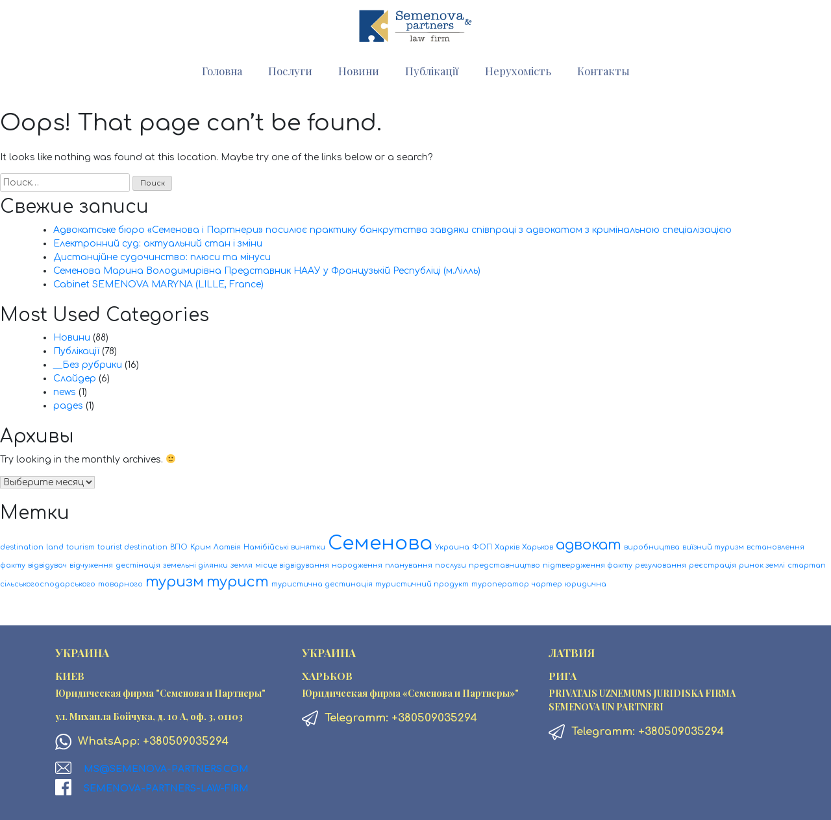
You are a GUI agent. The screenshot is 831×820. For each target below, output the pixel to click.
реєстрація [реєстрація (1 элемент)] (712, 565)
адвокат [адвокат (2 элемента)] (588, 545)
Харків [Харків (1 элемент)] (507, 547)
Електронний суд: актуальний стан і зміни (157, 243)
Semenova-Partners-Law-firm (166, 788)
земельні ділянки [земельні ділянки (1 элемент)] (195, 565)
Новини (358, 71)
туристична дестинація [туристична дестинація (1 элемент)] (322, 584)
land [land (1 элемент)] (55, 547)
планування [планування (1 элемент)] (408, 565)
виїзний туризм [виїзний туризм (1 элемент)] (713, 547)
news (64, 392)
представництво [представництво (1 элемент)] (504, 565)
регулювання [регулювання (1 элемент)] (660, 565)
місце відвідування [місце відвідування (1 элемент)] (292, 565)
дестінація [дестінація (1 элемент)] (138, 565)
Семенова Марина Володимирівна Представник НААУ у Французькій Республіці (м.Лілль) (266, 271)
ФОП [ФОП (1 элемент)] (482, 547)
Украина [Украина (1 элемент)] (452, 547)
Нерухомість (518, 71)
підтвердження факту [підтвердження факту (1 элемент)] (587, 565)
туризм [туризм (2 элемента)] (174, 582)
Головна (222, 71)
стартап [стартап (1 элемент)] (807, 565)
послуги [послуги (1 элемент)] (450, 565)
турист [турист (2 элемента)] (237, 582)
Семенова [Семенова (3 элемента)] (380, 543)
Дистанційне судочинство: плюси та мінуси (162, 257)
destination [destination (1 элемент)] (21, 547)
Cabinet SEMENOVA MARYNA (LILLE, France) (158, 284)
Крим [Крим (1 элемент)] (200, 547)
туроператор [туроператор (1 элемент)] (500, 584)
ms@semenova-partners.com (166, 769)
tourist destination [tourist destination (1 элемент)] (132, 547)
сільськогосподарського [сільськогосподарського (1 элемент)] (47, 584)
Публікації (432, 71)
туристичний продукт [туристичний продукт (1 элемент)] (422, 584)
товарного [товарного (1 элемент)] (120, 584)
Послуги (290, 71)
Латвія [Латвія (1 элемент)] (227, 547)
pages (68, 406)
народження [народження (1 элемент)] (357, 565)
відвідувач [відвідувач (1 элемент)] (47, 565)
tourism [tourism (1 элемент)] (80, 547)
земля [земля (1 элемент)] (241, 565)
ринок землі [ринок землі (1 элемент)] (762, 565)
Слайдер (74, 378)
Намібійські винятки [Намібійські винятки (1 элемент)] (284, 547)
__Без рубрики (87, 365)
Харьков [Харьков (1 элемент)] (537, 547)
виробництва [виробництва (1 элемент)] (652, 547)
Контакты (603, 71)
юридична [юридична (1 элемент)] (585, 584)
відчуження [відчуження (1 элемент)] (91, 565)
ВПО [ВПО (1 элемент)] (179, 547)
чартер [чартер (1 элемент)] (547, 584)
